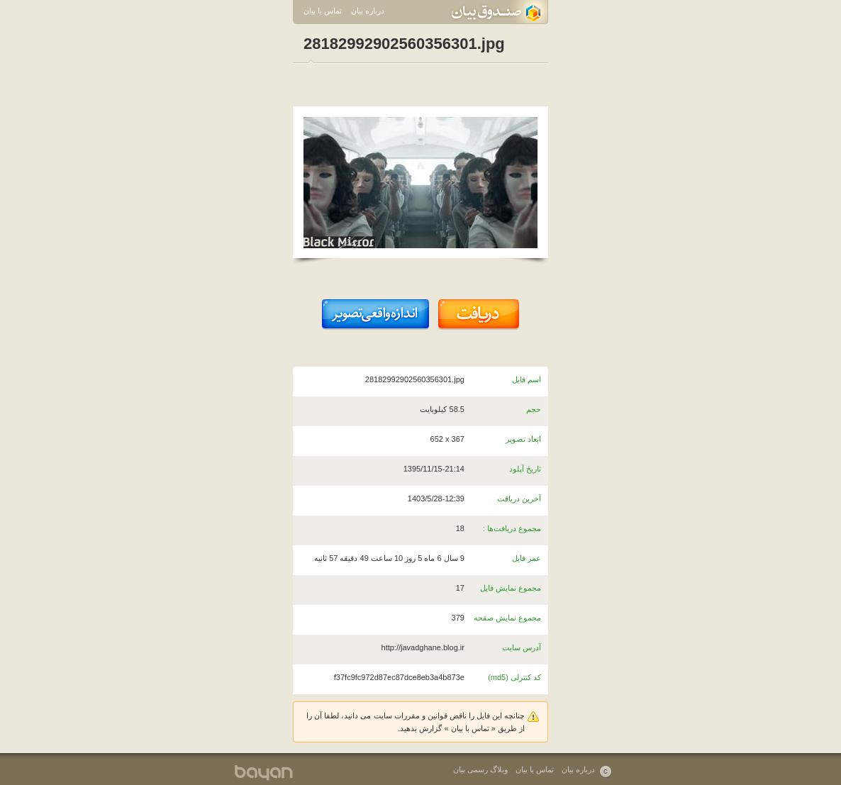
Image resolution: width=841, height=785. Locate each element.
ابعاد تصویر (523, 439)
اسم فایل (526, 379)
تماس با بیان (322, 10)
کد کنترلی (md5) (514, 677)
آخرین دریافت (519, 498)
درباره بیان (367, 10)
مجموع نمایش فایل (510, 588)
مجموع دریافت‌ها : (512, 528)
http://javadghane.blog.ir (422, 647)
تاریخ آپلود (525, 468)
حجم (533, 409)
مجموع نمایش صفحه (507, 617)
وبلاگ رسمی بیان (480, 769)
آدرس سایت (521, 647)
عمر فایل (526, 558)
